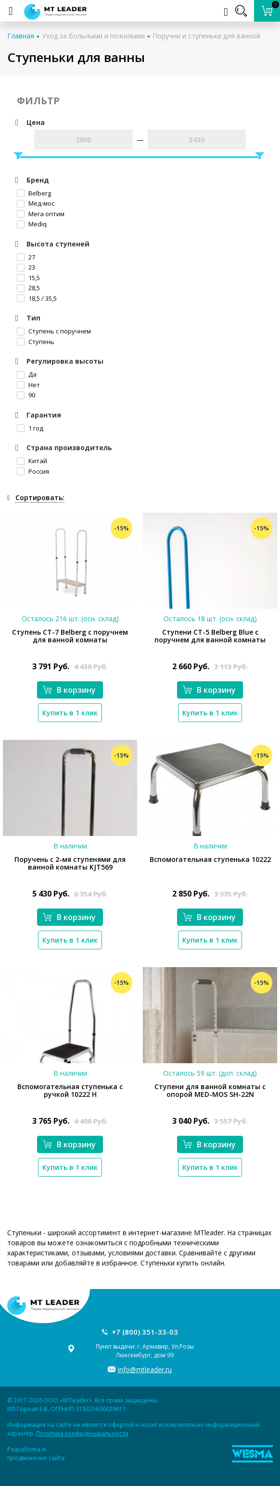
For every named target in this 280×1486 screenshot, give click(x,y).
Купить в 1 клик (70, 712)
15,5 (28, 277)
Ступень (35, 341)
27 (26, 257)
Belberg (34, 193)
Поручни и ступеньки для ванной (206, 35)
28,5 (28, 287)
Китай (32, 460)
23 (26, 267)
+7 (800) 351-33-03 (145, 1332)
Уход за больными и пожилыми (93, 35)
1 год (30, 428)
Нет (28, 385)
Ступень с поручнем (54, 331)
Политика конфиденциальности (82, 1433)
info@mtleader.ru (145, 1369)
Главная (20, 35)
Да (27, 374)
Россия (33, 471)
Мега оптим (40, 213)
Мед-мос (35, 203)
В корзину (69, 690)
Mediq (32, 224)
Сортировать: (39, 497)
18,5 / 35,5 (37, 298)
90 (26, 395)
